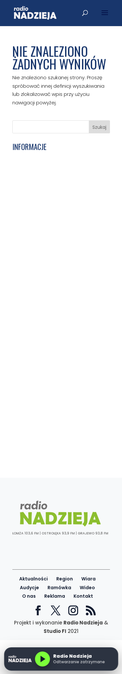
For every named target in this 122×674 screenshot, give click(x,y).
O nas (29, 596)
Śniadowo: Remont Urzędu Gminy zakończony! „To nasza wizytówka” (56, 427)
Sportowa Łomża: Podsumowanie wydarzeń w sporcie (54, 440)
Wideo (87, 587)
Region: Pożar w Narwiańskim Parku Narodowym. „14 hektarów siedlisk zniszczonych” (57, 412)
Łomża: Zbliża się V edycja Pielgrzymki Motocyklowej (60, 453)
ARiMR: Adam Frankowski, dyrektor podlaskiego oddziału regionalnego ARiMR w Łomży (57, 323)
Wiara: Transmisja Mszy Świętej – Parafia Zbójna (54, 159)
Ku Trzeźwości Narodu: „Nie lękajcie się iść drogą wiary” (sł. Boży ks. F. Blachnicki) (60, 226)
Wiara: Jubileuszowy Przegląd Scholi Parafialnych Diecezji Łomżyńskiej (58, 255)
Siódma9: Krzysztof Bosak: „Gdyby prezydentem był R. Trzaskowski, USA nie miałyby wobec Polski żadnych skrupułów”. (58, 303)
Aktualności (33, 579)
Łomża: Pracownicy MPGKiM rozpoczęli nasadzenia (60, 241)
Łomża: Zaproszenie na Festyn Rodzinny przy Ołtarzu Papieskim (53, 172)
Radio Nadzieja (83, 622)
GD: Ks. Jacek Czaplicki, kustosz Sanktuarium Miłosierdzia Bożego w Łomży (57, 341)
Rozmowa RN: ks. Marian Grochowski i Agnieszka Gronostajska (59, 285)
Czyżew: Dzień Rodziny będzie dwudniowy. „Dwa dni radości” (50, 185)
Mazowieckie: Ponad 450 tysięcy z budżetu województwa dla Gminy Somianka (55, 376)
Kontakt (83, 596)
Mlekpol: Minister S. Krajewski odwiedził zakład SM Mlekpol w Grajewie (50, 359)
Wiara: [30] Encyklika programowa (56, 213)
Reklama (54, 596)
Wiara (88, 579)
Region (64, 579)
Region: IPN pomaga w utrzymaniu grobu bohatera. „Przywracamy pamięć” (56, 270)
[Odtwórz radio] (42, 659)
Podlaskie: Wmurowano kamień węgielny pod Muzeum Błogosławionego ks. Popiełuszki (52, 200)
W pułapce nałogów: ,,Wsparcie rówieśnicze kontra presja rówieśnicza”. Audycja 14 (51, 394)
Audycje (29, 587)
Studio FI (55, 631)
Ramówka (59, 587)
